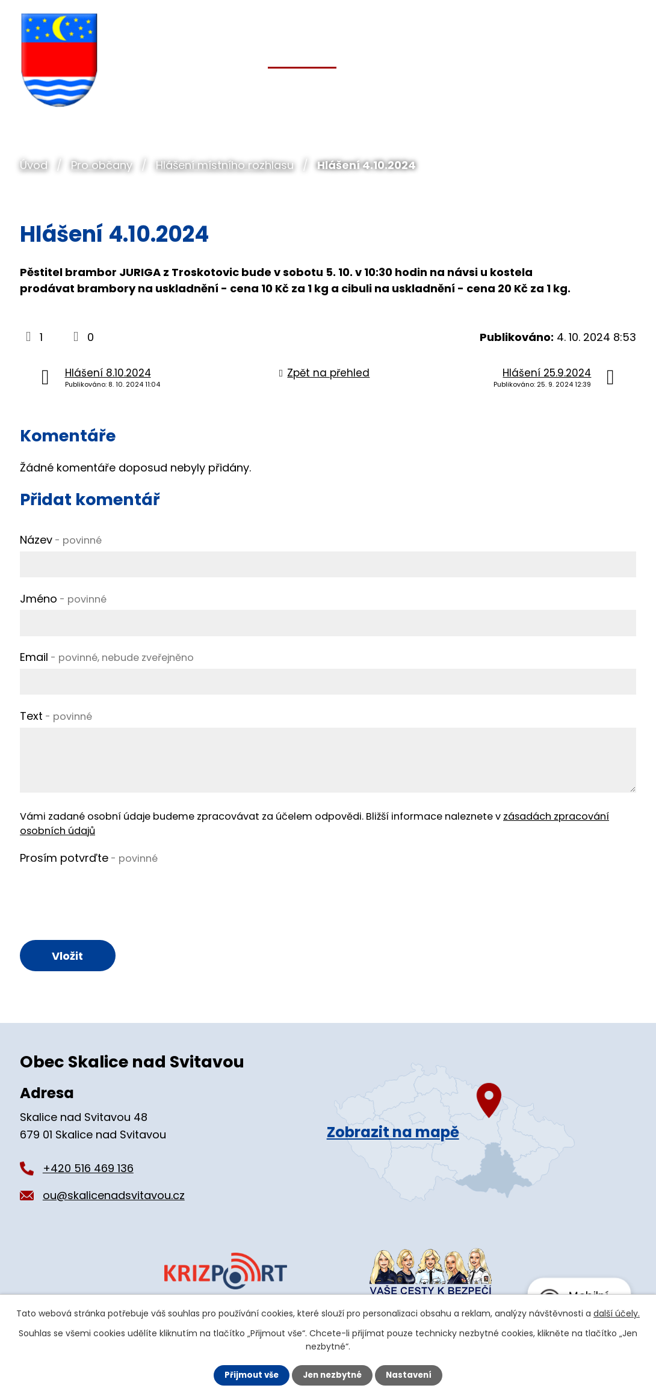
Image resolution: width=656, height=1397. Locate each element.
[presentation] (111, 892)
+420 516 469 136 (88, 1169)
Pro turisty (536, 85)
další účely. (616, 1313)
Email (107, 657)
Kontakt (614, 85)
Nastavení (412, 1375)
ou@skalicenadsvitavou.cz (114, 1197)
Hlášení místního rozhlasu (225, 165)
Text (56, 715)
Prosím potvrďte (89, 857)
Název (61, 539)
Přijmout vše (248, 1375)
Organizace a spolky (422, 85)
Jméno (63, 598)
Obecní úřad (205, 85)
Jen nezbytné (332, 1375)
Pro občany (101, 165)
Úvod (34, 165)
